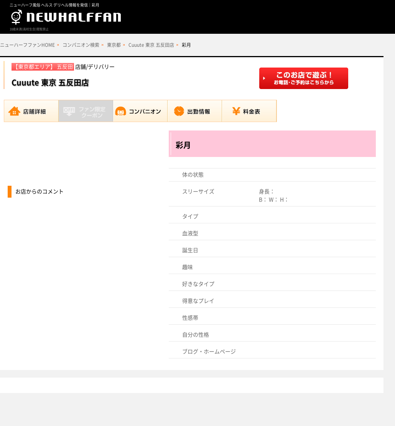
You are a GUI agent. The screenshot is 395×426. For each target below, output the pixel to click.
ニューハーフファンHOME (27, 45)
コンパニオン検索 (81, 45)
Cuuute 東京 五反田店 (151, 45)
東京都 (114, 45)
